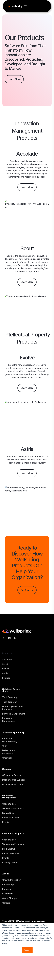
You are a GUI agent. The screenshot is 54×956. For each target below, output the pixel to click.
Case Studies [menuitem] (9, 804)
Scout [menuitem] (5, 664)
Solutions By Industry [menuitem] (13, 732)
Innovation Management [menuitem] (9, 719)
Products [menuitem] (7, 653)
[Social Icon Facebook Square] (14, 638)
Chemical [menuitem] (7, 758)
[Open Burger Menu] (25, 6)
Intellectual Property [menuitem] (13, 834)
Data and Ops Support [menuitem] (13, 780)
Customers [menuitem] (7, 893)
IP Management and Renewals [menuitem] (12, 707)
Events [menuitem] (5, 822)
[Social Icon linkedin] (9, 638)
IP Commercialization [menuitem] (12, 784)
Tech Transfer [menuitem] (9, 702)
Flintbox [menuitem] (6, 678)
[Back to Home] (15, 6)
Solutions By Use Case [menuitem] (11, 690)
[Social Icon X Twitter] (4, 638)
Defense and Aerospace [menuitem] (8, 751)
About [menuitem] (5, 874)
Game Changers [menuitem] (10, 898)
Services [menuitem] (7, 769)
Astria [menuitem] (5, 673)
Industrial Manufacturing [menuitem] (9, 740)
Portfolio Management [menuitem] (13, 714)
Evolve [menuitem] (5, 668)
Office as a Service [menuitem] (11, 775)
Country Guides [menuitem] (10, 862)
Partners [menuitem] (6, 889)
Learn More (14, 79)
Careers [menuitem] (6, 903)
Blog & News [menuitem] (8, 813)
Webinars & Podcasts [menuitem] (13, 808)
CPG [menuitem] (4, 746)
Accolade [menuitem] (7, 659)
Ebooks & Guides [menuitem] (10, 817)
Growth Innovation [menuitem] (11, 880)
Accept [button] (27, 950)
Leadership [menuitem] (8, 884)
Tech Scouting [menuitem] (9, 697)
